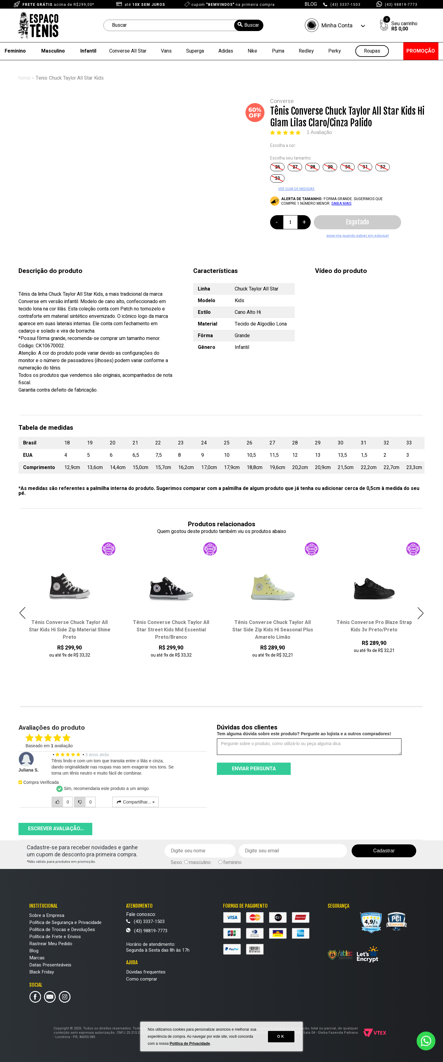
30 (347, 167)
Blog (33, 950)
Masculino (53, 51)
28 (312, 167)
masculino (200, 862)
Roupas (372, 51)
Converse (282, 101)
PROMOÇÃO (420, 51)
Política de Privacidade (190, 1043)
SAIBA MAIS (341, 203)
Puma (278, 51)
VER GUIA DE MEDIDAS (296, 189)
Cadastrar (384, 850)
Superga (195, 51)
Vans (166, 51)
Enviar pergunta (254, 768)
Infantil (88, 51)
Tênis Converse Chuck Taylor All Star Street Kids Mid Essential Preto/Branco (272, 630)
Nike (252, 51)
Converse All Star (127, 51)
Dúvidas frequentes (146, 972)
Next (420, 613)
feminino (232, 862)
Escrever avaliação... (56, 828)
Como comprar (141, 979)
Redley (306, 51)
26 (277, 167)
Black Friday (41, 972)
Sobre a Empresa (46, 915)
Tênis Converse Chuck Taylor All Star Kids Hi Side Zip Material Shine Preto (171, 630)
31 (365, 167)
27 (295, 167)
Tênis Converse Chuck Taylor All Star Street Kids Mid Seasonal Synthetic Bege (69, 630)
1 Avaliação (319, 132)
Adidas (225, 51)
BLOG (311, 4)
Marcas (37, 957)
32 (382, 167)
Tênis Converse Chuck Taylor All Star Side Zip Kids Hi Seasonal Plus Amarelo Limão (374, 630)
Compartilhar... (135, 801)
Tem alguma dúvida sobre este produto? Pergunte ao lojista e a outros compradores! (304, 733)
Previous (22, 613)
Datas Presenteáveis (50, 964)
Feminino (15, 51)
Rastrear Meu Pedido (50, 943)
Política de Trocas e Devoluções (62, 929)
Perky (334, 51)
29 (330, 167)
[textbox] (183, 25)
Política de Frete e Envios (55, 936)
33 (277, 178)
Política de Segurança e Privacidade (65, 922)
